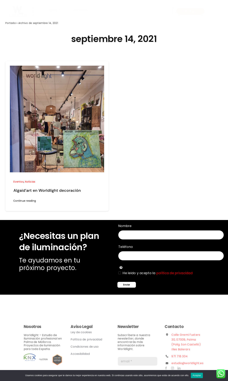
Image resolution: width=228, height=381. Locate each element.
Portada (10, 23)
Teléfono (125, 246)
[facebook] (166, 369)
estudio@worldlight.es (187, 364)
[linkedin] (32, 14)
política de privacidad (174, 273)
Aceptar (197, 375)
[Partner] (30, 356)
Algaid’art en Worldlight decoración (47, 190)
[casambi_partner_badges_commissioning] (57, 356)
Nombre (125, 226)
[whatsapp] (32, 8)
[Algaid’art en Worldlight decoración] (57, 68)
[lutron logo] (43, 356)
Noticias (30, 181)
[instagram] (32, 11)
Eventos (18, 181)
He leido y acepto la (158, 273)
